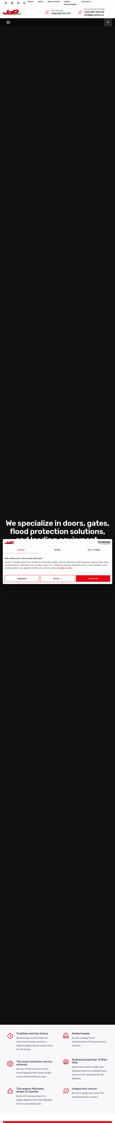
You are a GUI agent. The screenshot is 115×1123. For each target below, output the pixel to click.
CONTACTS (86, 2)
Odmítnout (22, 578)
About (30, 2)
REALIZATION (53, 2)
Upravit (57, 578)
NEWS (40, 2)
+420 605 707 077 (61, 13)
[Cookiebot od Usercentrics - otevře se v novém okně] (99, 542)
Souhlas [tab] (21, 550)
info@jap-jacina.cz (94, 15)
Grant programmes (70, 3)
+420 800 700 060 (94, 12)
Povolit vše (93, 578)
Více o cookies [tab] (94, 550)
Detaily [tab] (57, 550)
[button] (8, 22)
